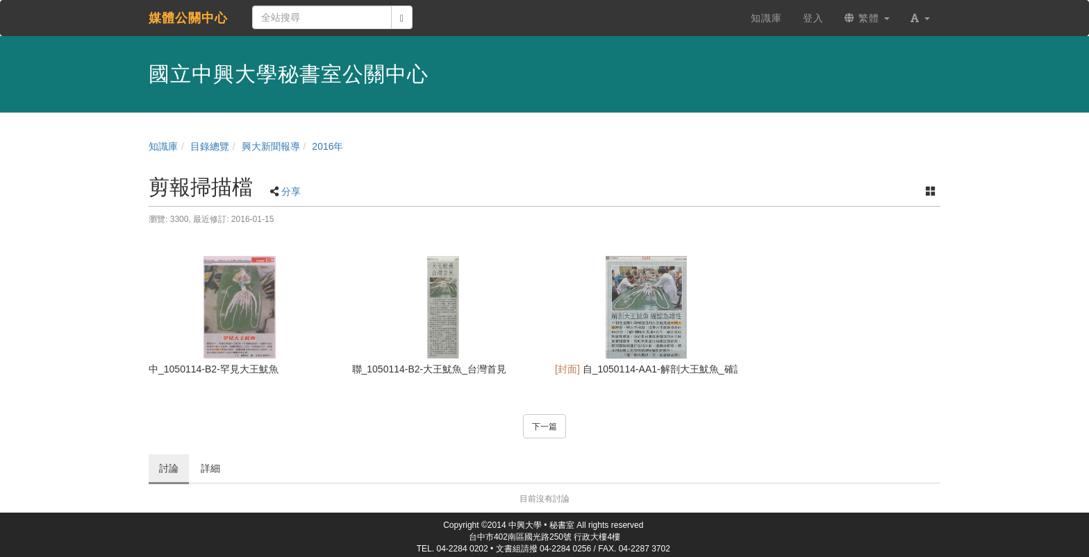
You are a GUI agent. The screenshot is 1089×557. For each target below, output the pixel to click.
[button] (920, 18)
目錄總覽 (209, 146)
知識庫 (163, 146)
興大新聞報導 (271, 146)
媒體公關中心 (188, 18)
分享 (291, 191)
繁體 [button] (867, 18)
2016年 (327, 146)
